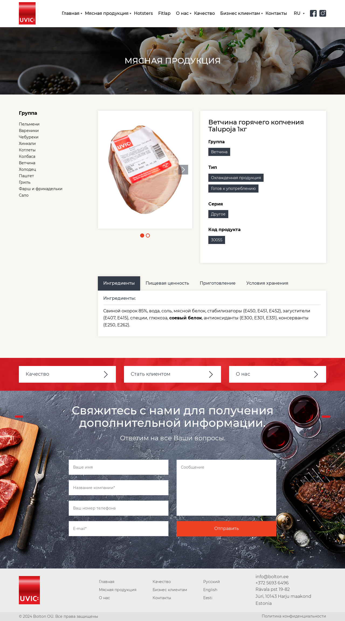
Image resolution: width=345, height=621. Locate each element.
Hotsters (143, 13)
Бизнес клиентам (240, 13)
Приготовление (218, 283)
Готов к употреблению (233, 188)
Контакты (276, 13)
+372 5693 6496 (272, 582)
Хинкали (27, 143)
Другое (218, 214)
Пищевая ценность (167, 283)
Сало (24, 195)
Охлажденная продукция (236, 177)
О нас (182, 13)
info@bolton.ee (272, 576)
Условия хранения (267, 283)
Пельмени (29, 124)
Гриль (24, 182)
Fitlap (164, 13)
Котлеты (27, 150)
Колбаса (27, 156)
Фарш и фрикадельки (41, 188)
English (210, 589)
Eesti (207, 597)
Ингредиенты (119, 283)
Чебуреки (29, 137)
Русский (211, 581)
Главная (71, 13)
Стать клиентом (150, 374)
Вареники (29, 130)
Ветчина (27, 163)
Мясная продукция (107, 13)
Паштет (26, 175)
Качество (204, 13)
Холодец (27, 169)
